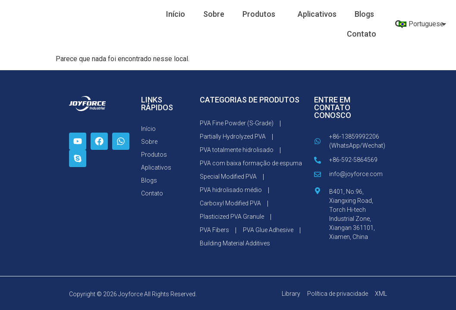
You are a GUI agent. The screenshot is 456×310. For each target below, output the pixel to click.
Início (175, 14)
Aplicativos (317, 14)
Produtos (261, 14)
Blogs (364, 14)
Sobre (213, 14)
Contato (361, 33)
